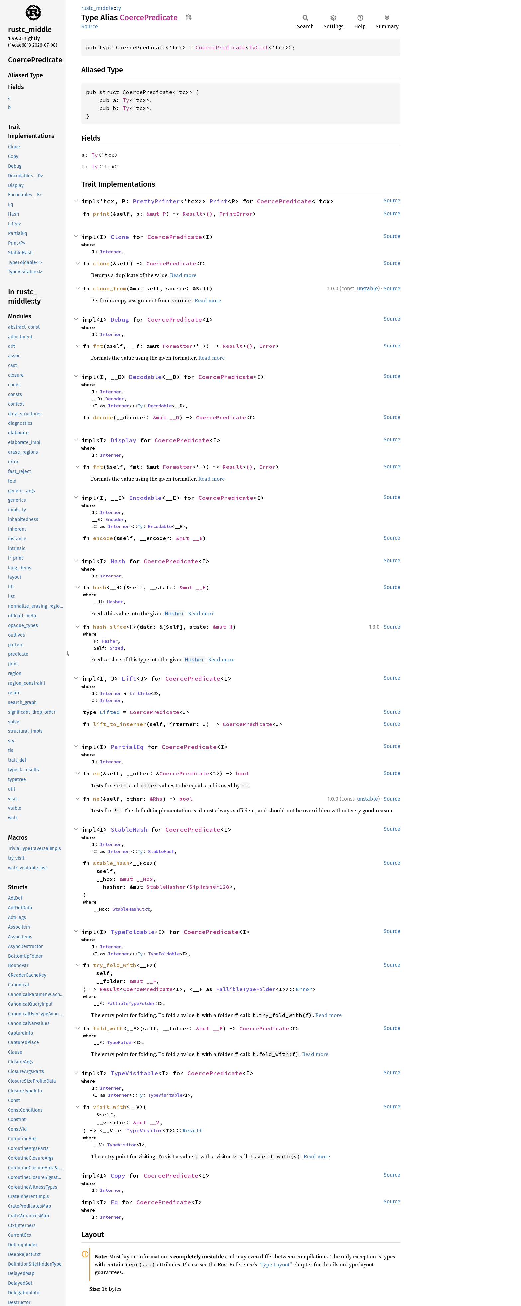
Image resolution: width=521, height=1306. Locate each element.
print (101, 213)
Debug (120, 319)
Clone (120, 237)
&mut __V (146, 1122)
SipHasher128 (209, 886)
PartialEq (127, 747)
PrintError (236, 213)
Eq (114, 1202)
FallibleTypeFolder (246, 989)
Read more (183, 275)
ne (96, 798)
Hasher (115, 602)
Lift (129, 678)
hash (99, 587)
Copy (118, 1175)
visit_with (109, 1106)
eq (96, 773)
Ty (126, 100)
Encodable (145, 497)
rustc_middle (97, 8)
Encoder (114, 519)
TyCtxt (259, 47)
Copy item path (188, 17)
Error (267, 346)
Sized (116, 648)
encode (103, 538)
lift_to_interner (119, 724)
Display (123, 440)
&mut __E (189, 538)
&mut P (156, 213)
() (209, 213)
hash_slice (109, 626)
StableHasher (166, 886)
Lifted (110, 712)
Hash (118, 561)
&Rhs (156, 798)
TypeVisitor (144, 1130)
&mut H (223, 626)
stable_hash (111, 863)
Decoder (114, 399)
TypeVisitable (134, 1073)
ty (118, 8)
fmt (98, 346)
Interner (110, 252)
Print (218, 201)
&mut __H (192, 587)
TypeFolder (120, 1042)
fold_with (108, 1028)
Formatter (178, 346)
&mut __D (166, 417)
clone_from (109, 288)
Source (89, 26)
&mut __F (143, 981)
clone (101, 263)
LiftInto (140, 693)
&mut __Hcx (136, 879)
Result (193, 213)
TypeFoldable (133, 932)
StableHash (129, 829)
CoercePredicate (221, 47)
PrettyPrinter (156, 201)
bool (242, 773)
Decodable (145, 377)
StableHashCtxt (131, 909)
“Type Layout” (275, 1264)
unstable (367, 288)
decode (103, 417)
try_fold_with (114, 965)
